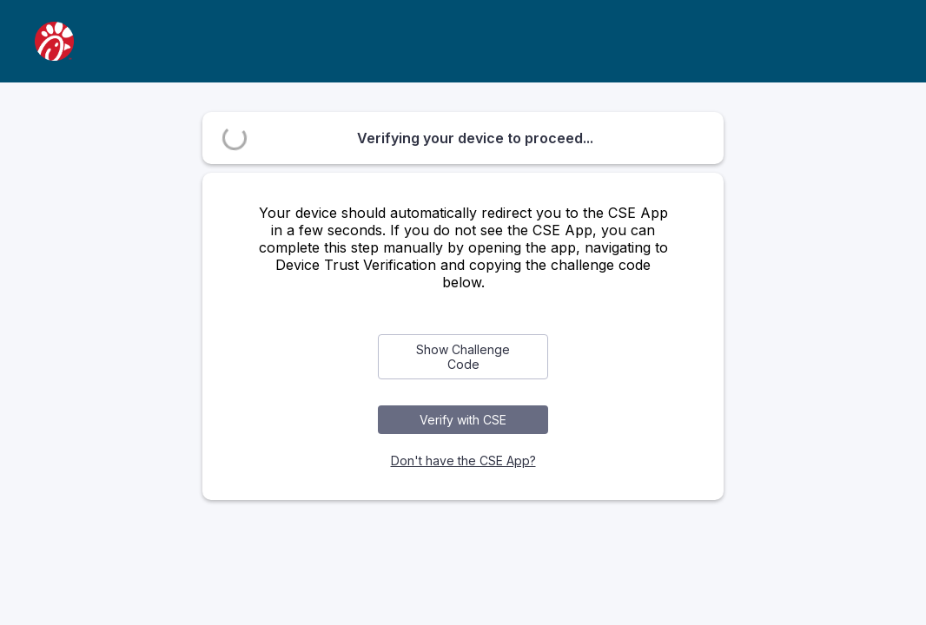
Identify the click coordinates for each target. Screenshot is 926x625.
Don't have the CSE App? (463, 460)
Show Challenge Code (463, 357)
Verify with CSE (463, 419)
